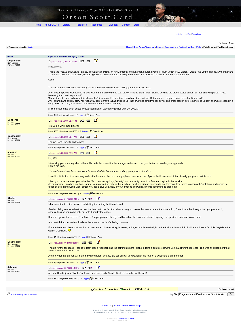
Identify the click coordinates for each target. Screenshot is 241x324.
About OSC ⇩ (52, 24)
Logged (82, 115)
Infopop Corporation (125, 318)
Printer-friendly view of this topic (22, 294)
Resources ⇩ (98, 24)
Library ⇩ (68, 24)
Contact (126, 24)
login (178, 34)
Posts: (51, 115)
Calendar (113, 24)
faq (189, 34)
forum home (197, 34)
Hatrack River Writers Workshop (140, 47)
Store (136, 24)
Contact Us (106, 305)
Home (38, 24)
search (184, 34)
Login (30, 47)
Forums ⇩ (82, 24)
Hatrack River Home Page (127, 305)
